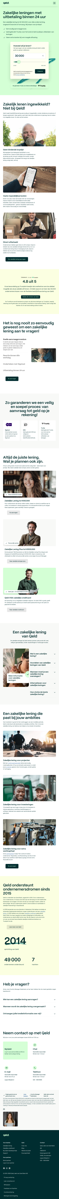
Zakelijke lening (7, 1145)
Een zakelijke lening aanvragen (17, 259)
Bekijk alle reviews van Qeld (31, 296)
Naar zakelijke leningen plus (17, 561)
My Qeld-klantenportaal (10, 1150)
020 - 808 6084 (44, 1160)
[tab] (15, 345)
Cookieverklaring (9, 1192)
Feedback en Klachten (10, 1188)
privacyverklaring (20, 74)
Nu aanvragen (12, 378)
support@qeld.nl (44, 1158)
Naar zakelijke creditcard (17, 609)
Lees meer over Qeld (15, 927)
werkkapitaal (10, 853)
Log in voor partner (8, 1163)
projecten (9, 767)
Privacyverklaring (9, 1177)
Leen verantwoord (9, 1181)
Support (5, 1153)
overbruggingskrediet (14, 763)
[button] (54, 3)
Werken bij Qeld (26, 1150)
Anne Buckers (26, 1095)
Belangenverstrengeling (11, 1195)
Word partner (7, 1160)
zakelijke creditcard (30, 913)
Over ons (24, 1145)
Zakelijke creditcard (9, 1148)
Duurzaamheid (26, 1153)
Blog (23, 1148)
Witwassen (7, 1184)
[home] (6, 3)
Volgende (40, 71)
